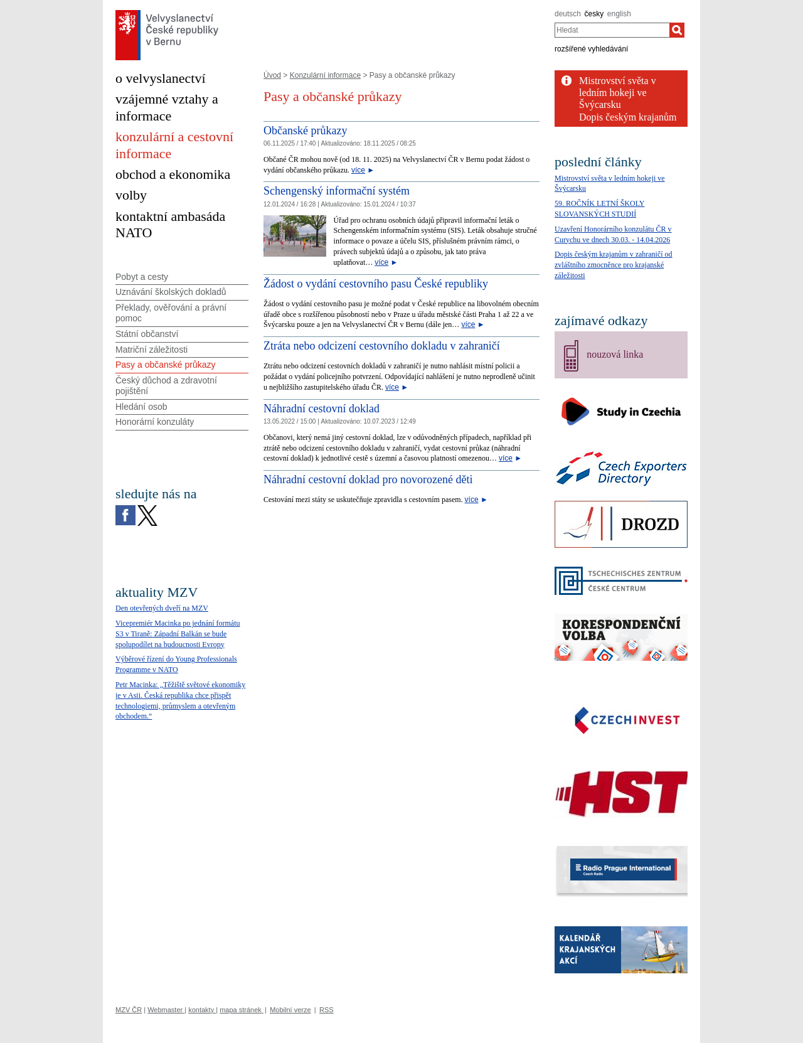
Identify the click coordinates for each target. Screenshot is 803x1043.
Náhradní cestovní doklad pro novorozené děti (367, 479)
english (619, 13)
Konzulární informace (325, 75)
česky (594, 13)
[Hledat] (676, 30)
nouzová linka (615, 354)
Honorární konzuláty (154, 422)
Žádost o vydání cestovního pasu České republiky (375, 283)
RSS (326, 1010)
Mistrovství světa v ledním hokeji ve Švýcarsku (617, 92)
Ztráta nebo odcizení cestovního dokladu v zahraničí (381, 346)
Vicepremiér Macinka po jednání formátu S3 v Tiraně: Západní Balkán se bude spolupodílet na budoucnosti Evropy (177, 634)
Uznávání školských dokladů (170, 292)
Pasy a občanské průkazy (165, 365)
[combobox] (612, 30)
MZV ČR (128, 1010)
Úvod (272, 75)
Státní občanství (146, 334)
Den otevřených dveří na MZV (161, 608)
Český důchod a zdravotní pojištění (166, 385)
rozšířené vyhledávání (591, 49)
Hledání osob (141, 407)
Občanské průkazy (305, 130)
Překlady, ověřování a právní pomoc (170, 312)
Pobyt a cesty (141, 277)
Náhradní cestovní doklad (321, 408)
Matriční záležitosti (151, 350)
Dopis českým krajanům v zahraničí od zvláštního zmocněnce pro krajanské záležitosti (614, 265)
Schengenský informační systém (336, 191)
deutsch (568, 13)
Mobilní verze (290, 1010)
